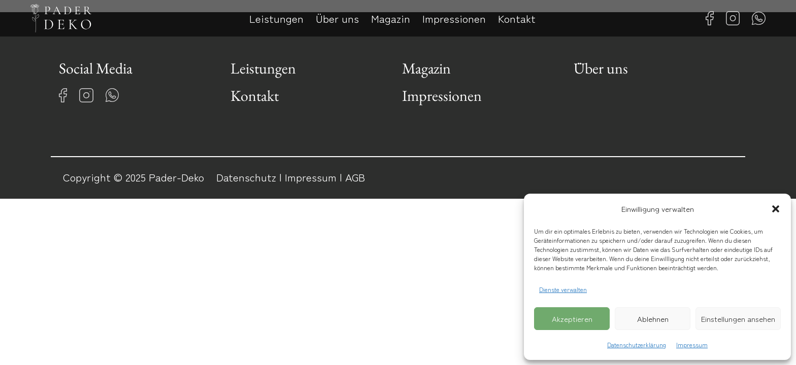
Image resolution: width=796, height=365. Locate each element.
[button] (776, 209)
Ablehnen (653, 318)
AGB (355, 177)
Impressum (692, 344)
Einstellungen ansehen (738, 318)
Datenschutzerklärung (636, 344)
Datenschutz (246, 177)
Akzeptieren (572, 318)
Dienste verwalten (563, 289)
